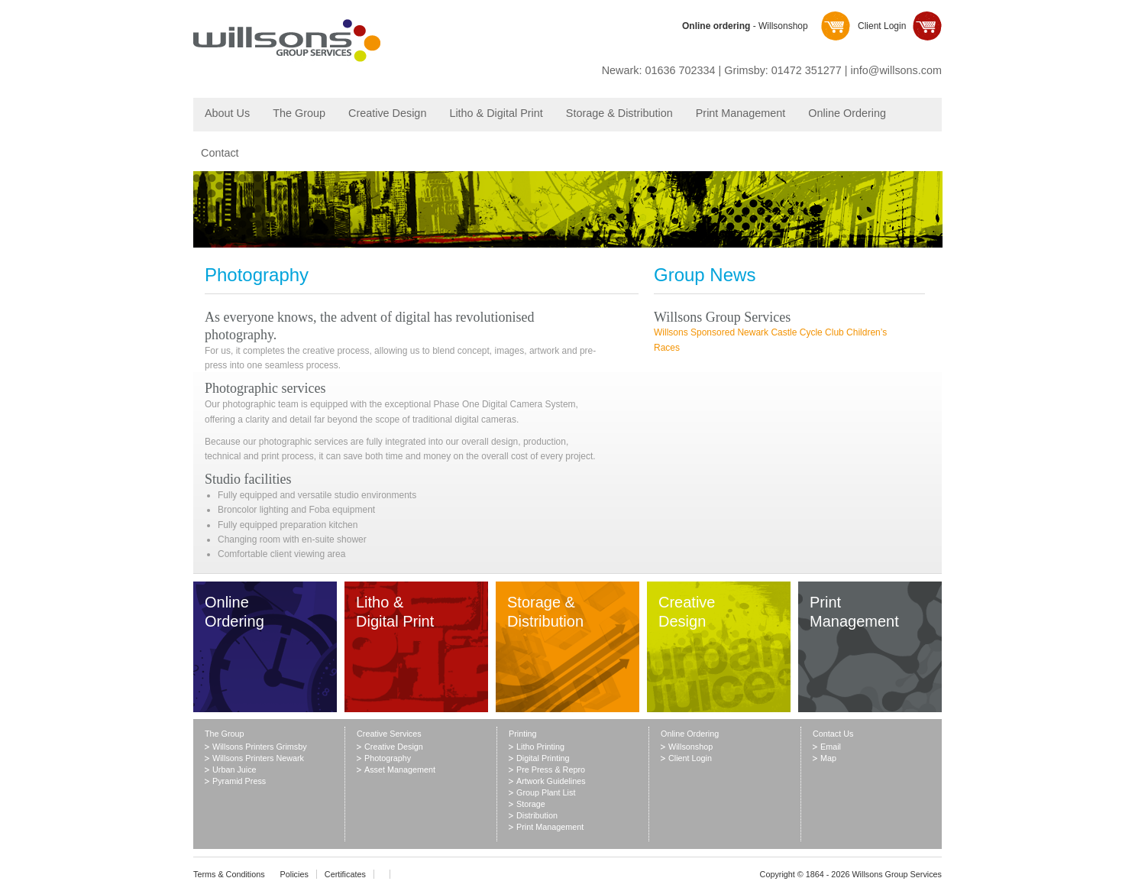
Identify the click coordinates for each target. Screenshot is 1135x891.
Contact (220, 153)
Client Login (882, 26)
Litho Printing (540, 746)
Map (828, 758)
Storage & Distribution (619, 113)
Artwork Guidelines (551, 781)
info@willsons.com (896, 70)
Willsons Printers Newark (258, 758)
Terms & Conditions (229, 874)
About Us (227, 113)
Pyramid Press (239, 781)
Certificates (345, 874)
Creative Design (387, 113)
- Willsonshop (745, 26)
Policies (294, 874)
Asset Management (399, 769)
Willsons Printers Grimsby (259, 746)
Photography (387, 758)
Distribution (537, 815)
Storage (530, 803)
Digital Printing (543, 758)
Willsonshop (690, 746)
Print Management (741, 113)
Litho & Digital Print (495, 113)
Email (830, 746)
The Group (299, 113)
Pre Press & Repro (550, 769)
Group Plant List (545, 792)
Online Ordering (847, 113)
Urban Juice (234, 769)
